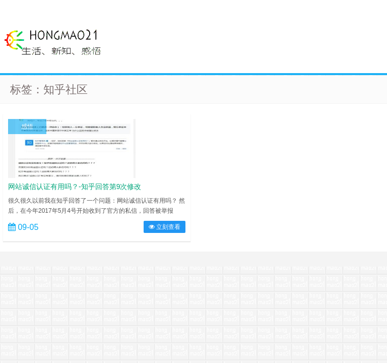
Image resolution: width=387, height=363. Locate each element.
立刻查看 (164, 226)
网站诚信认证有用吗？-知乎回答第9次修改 (74, 187)
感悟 (27, 126)
